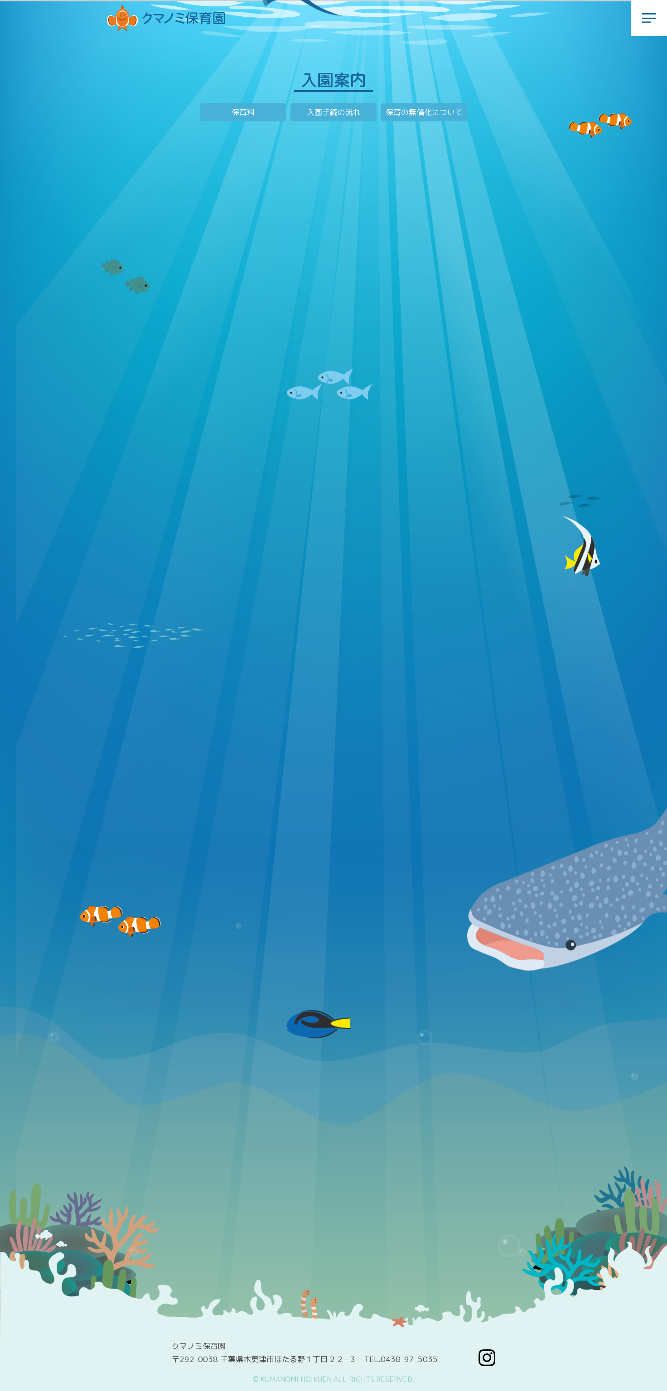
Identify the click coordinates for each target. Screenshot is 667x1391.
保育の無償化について (424, 112)
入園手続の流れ (334, 112)
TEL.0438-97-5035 (401, 1359)
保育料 (243, 112)
